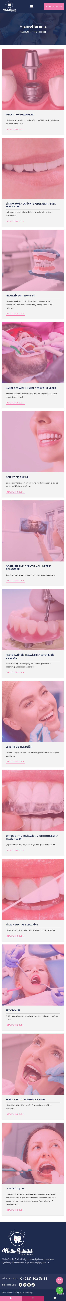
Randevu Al (54, 6)
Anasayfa (24, 32)
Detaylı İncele (16, 129)
